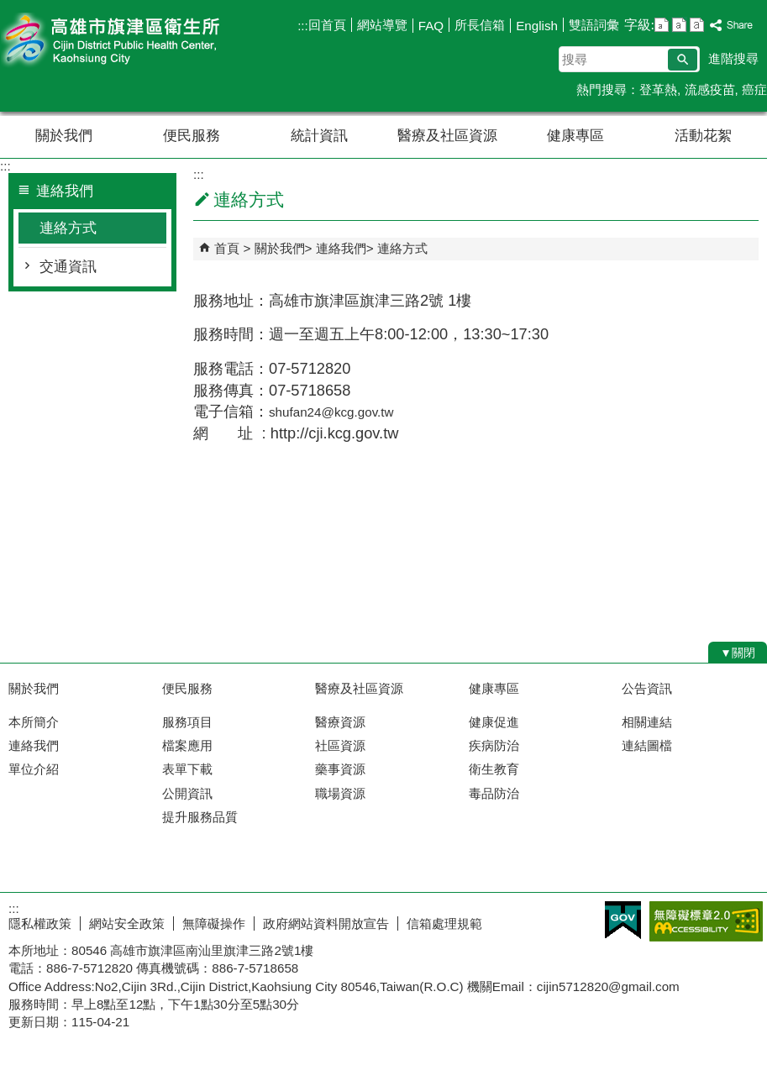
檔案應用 (187, 745)
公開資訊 (187, 793)
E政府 (623, 920)
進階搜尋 (733, 58)
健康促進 (494, 722)
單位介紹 (33, 769)
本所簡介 (33, 722)
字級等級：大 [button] (697, 25)
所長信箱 (479, 25)
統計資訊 (319, 136)
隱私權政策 (39, 923)
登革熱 (658, 89)
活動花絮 (703, 136)
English (537, 25)
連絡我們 (341, 248)
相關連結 (647, 722)
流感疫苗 (710, 89)
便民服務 (191, 136)
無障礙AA (706, 921)
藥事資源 (340, 769)
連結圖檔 (647, 745)
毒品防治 (494, 793)
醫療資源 (340, 722)
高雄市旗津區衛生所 (142, 41)
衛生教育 (494, 769)
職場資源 (340, 793)
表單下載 (187, 769)
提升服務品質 (200, 817)
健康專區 (575, 136)
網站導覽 (382, 25)
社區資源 (340, 745)
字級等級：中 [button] (679, 25)
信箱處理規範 (444, 923)
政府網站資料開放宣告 (326, 923)
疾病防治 (494, 745)
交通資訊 (68, 267)
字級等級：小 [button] (661, 25)
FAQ (431, 25)
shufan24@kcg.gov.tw (331, 412)
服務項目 (187, 722)
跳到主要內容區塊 (8, 8)
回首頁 (327, 25)
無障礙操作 (213, 923)
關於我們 (63, 136)
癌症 (754, 89)
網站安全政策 (127, 923)
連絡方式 (68, 228)
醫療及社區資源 (447, 136)
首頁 (226, 248)
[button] (682, 60)
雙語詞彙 (594, 25)
